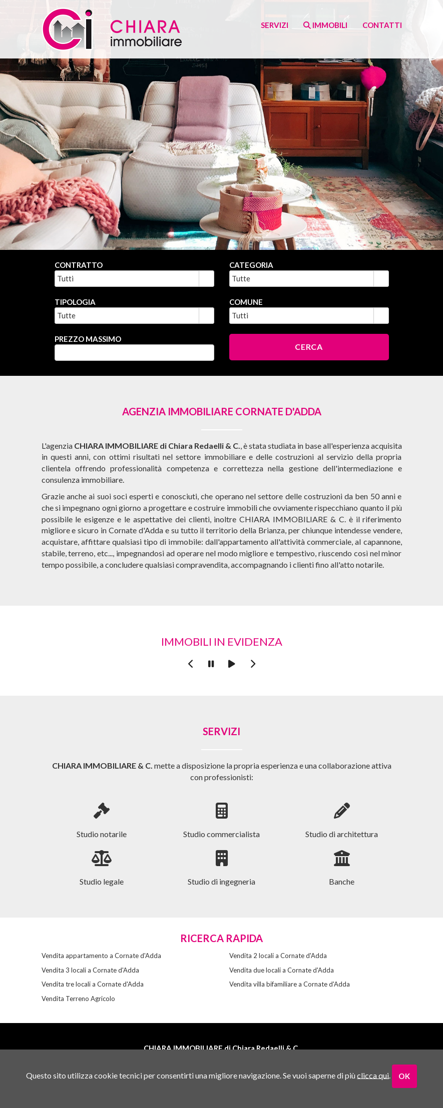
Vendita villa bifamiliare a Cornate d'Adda (289, 984)
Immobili (325, 24)
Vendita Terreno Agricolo (78, 999)
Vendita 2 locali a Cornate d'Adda (278, 956)
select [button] (206, 280)
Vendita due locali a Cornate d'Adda (281, 970)
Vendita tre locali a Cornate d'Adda (93, 984)
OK (404, 1076)
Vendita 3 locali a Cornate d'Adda (90, 970)
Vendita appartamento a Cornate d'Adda (101, 956)
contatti (382, 24)
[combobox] (127, 278)
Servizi (274, 24)
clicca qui (373, 1075)
